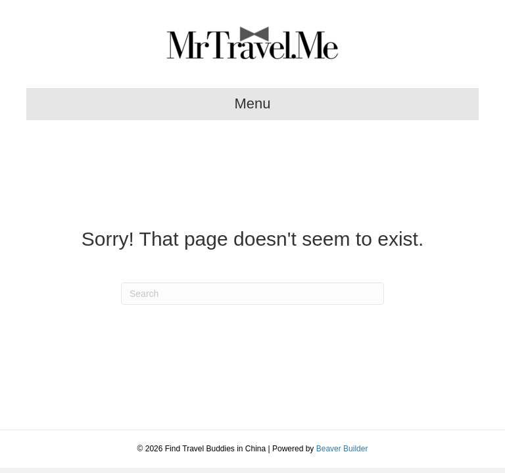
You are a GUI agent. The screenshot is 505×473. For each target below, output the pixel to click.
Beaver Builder (342, 448)
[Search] (252, 293)
